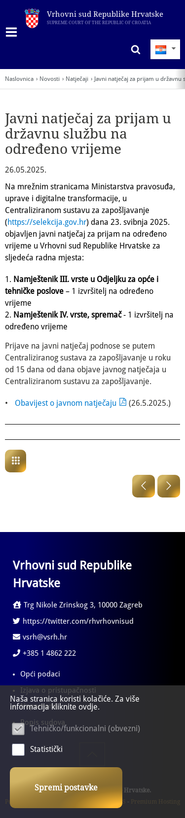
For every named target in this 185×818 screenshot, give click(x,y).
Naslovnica (19, 78)
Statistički (46, 749)
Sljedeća (168, 486)
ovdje (88, 706)
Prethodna (143, 486)
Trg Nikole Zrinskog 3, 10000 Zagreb (78, 605)
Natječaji (77, 78)
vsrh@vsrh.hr (40, 637)
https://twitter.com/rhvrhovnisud (73, 621)
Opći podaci (40, 674)
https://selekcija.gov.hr (46, 222)
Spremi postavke (66, 787)
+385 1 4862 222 (44, 653)
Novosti (49, 78)
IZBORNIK (13, 32)
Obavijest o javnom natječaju (65, 403)
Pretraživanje (133, 49)
